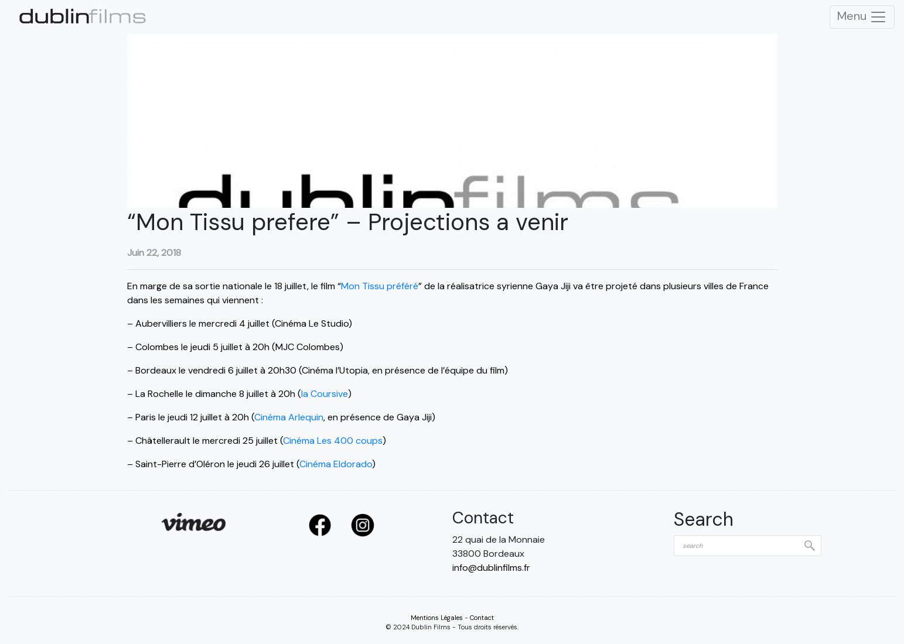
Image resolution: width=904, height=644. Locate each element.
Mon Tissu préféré (379, 286)
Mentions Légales (437, 618)
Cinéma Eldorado (335, 464)
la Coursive (324, 394)
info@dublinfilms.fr (491, 567)
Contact (482, 618)
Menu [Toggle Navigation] (862, 17)
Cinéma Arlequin (288, 417)
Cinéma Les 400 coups (333, 440)
